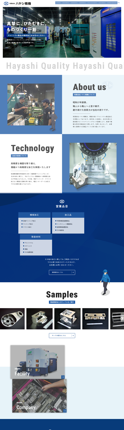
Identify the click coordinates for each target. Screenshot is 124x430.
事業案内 (74, 3)
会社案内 (66, 3)
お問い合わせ (112, 3)
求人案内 (102, 3)
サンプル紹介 (92, 3)
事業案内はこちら (57, 250)
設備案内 (82, 3)
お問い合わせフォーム (59, 411)
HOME (58, 3)
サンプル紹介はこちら (59, 313)
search (118, 3)
